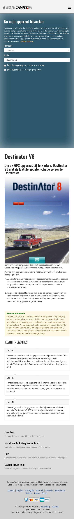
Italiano (29, 493)
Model (6, 55)
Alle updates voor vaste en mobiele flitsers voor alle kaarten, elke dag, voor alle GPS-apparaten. (17, 8)
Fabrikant (8, 45)
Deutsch (39, 490)
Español (11, 490)
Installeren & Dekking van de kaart (22, 443)
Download (9, 432)
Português (29, 490)
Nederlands (60, 490)
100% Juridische (26, 41)
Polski (44, 493)
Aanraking (45, 506)
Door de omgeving (24, 65)
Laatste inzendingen (15, 464)
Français (49, 490)
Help (7, 454)
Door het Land (22, 69)
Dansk (37, 493)
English (20, 490)
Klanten (55, 506)
